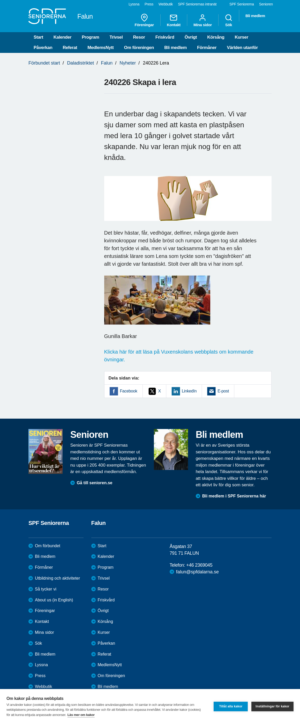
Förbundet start (44, 63)
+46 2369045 (199, 565)
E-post (223, 391)
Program (90, 37)
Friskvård (164, 37)
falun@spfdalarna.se (197, 571)
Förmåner (206, 47)
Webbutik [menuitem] (166, 4)
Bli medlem (175, 47)
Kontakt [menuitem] (174, 20)
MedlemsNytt (100, 47)
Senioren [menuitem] (266, 4)
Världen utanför (242, 47)
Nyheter (127, 63)
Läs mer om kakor (81, 715)
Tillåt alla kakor (230, 706)
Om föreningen (139, 47)
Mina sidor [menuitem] (202, 20)
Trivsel (116, 37)
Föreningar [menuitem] (144, 20)
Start (38, 37)
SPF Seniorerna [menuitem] (241, 4)
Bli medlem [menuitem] (255, 16)
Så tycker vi (45, 589)
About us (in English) (54, 600)
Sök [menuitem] (229, 20)
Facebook (128, 391)
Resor (139, 37)
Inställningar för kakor (272, 706)
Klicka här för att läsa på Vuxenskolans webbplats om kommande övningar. (178, 355)
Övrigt (191, 37)
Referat (70, 47)
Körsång (215, 37)
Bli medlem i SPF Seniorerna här (234, 496)
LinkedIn (189, 391)
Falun (107, 63)
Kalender (63, 37)
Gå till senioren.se (95, 483)
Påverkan (43, 47)
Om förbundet (47, 546)
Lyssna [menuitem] (134, 4)
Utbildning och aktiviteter (57, 578)
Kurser (241, 37)
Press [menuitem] (149, 4)
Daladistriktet (80, 63)
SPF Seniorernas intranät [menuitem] (197, 4)
